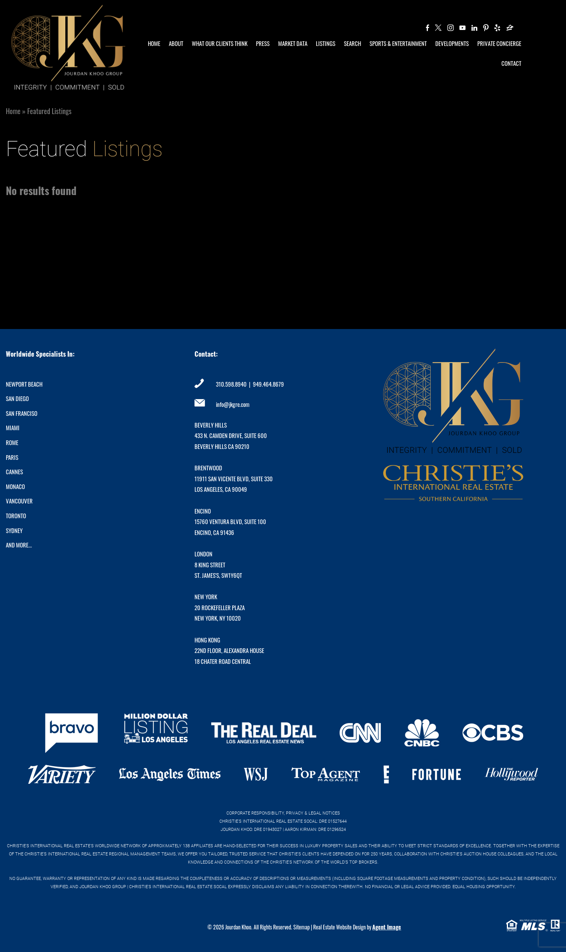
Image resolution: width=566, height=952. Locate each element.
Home (154, 43)
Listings (325, 43)
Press (263, 43)
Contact (511, 63)
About (176, 43)
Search (352, 43)
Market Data (292, 43)
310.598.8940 (231, 384)
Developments (452, 43)
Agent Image (386, 927)
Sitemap (301, 927)
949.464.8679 (268, 384)
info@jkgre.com (232, 404)
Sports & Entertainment (398, 43)
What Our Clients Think (219, 43)
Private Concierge (499, 43)
